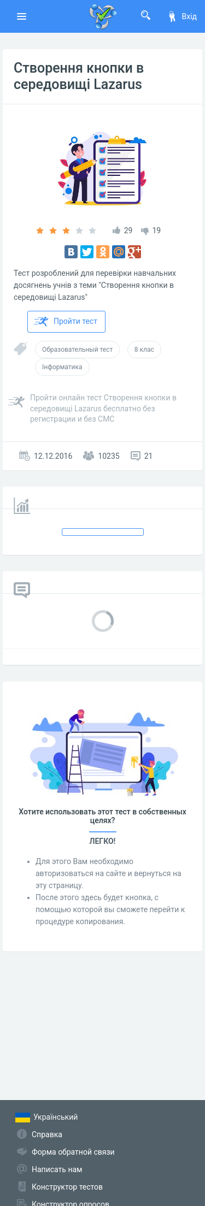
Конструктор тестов (67, 1187)
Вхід (182, 16)
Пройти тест (65, 322)
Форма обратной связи (73, 1152)
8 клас (144, 349)
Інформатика (62, 367)
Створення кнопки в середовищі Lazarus (79, 76)
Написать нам (57, 1169)
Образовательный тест (77, 349)
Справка (47, 1134)
